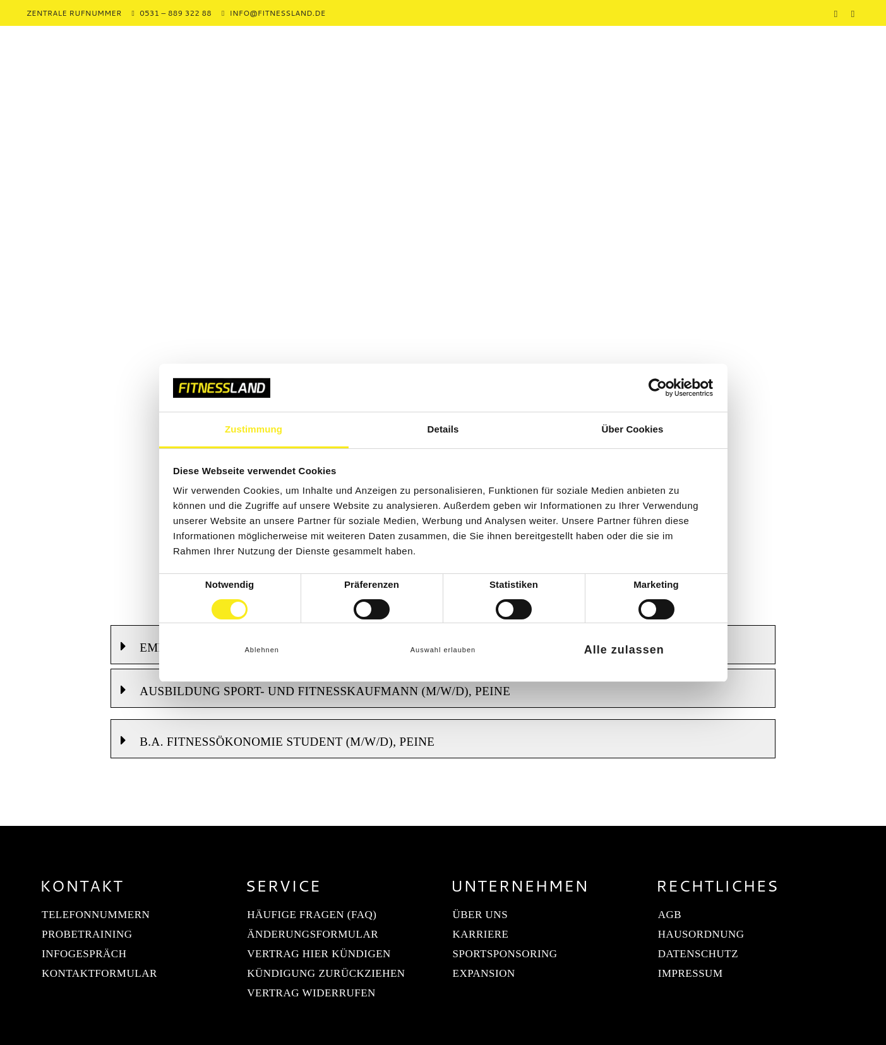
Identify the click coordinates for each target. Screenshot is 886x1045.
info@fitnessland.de (278, 13)
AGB (669, 915)
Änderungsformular (312, 934)
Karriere (481, 934)
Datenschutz (698, 954)
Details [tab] (443, 429)
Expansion (484, 973)
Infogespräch (84, 954)
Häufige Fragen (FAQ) (311, 915)
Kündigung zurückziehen (326, 973)
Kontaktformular (99, 973)
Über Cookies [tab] (633, 429)
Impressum (690, 973)
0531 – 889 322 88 (176, 13)
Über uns (480, 915)
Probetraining (87, 934)
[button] (442, 688)
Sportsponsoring (505, 954)
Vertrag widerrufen (311, 993)
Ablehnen (261, 650)
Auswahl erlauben (443, 650)
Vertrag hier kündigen (319, 954)
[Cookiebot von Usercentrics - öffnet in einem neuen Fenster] (657, 387)
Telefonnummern (96, 915)
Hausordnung (701, 934)
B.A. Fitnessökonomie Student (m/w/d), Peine (287, 741)
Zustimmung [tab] (253, 429)
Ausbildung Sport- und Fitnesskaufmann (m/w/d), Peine (325, 691)
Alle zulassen (624, 649)
